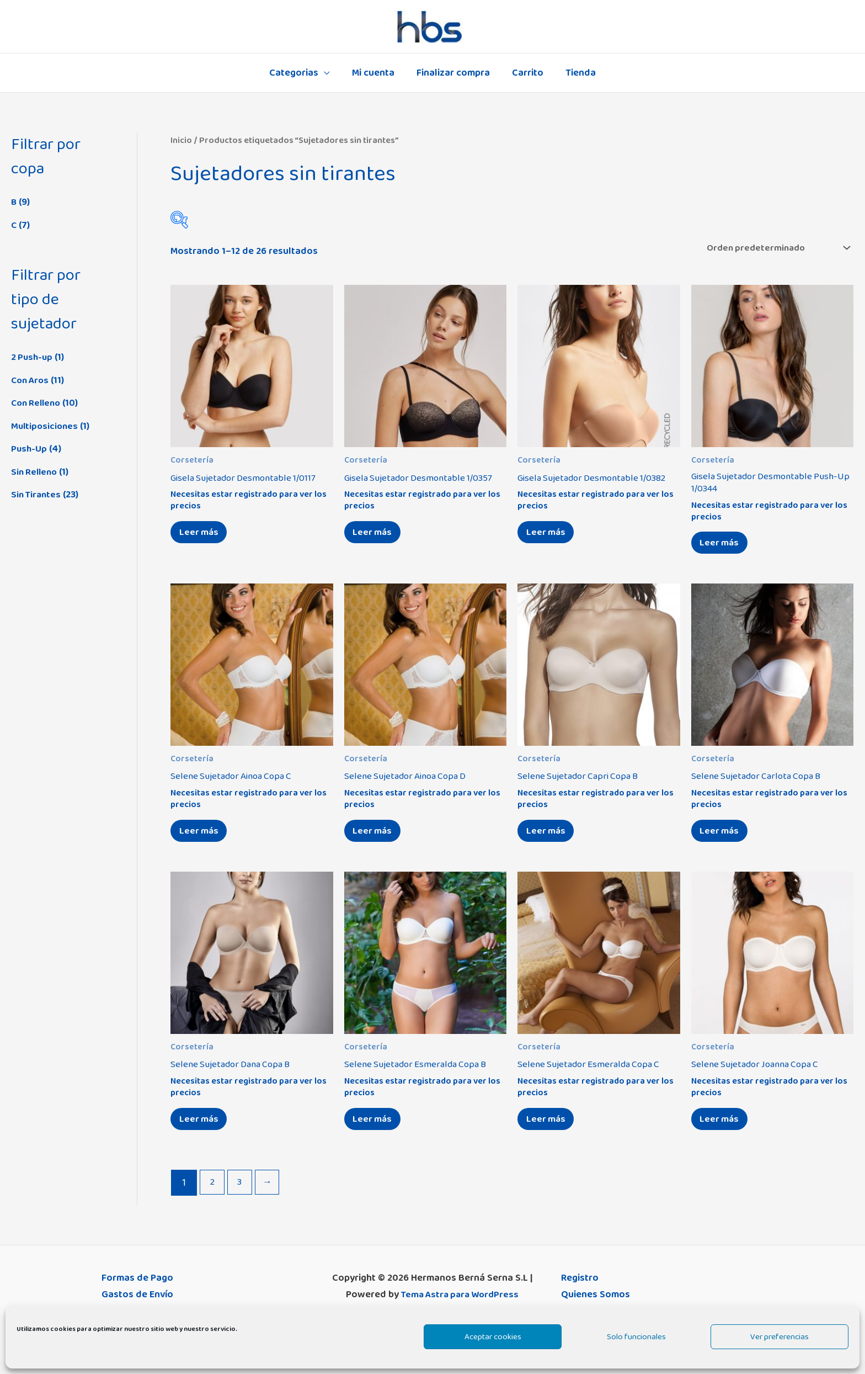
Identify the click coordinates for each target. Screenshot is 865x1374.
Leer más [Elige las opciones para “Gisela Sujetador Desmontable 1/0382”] (548, 536)
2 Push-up (33, 357)
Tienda (576, 73)
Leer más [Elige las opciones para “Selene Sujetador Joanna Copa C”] (722, 1130)
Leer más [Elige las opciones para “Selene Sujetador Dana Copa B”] (201, 1130)
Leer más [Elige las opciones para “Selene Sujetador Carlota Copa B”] (722, 839)
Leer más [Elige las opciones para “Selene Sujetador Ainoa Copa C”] (201, 839)
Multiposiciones (46, 426)
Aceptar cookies (492, 1336)
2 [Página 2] (212, 1196)
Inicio (181, 140)
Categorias (298, 73)
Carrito (525, 73)
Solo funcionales (636, 1336)
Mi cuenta (375, 73)
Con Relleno (38, 403)
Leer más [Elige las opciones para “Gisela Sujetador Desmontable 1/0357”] (375, 536)
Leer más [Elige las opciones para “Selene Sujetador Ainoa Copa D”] (375, 839)
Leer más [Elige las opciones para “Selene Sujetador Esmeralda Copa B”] (375, 1130)
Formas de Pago (137, 1291)
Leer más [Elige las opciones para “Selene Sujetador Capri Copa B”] (548, 839)
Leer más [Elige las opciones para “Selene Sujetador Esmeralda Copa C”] (548, 1130)
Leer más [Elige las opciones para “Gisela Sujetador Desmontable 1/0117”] (201, 536)
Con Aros (31, 380)
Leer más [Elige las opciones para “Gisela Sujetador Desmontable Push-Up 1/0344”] (722, 547)
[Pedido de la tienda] (770, 249)
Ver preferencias (779, 1336)
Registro (580, 1291)
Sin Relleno (35, 472)
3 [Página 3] (241, 1196)
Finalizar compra (453, 73)
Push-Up (29, 449)
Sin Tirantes (37, 494)
